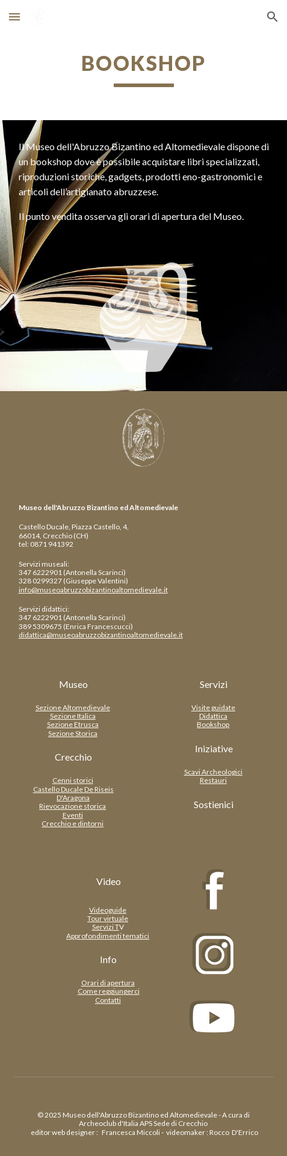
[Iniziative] (214, 748)
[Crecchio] (74, 757)
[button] (14, 16)
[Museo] (74, 684)
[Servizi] (214, 684)
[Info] (108, 959)
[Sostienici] (214, 804)
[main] (144, 69)
